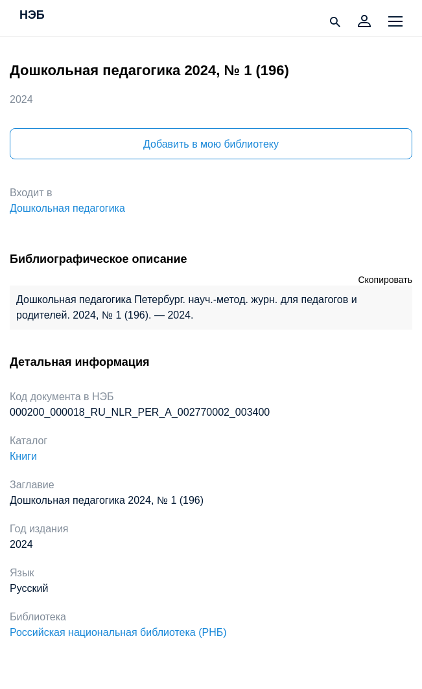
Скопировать (385, 280)
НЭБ (32, 15)
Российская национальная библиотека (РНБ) (118, 632)
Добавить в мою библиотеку (211, 144)
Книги (23, 456)
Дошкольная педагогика (67, 208)
